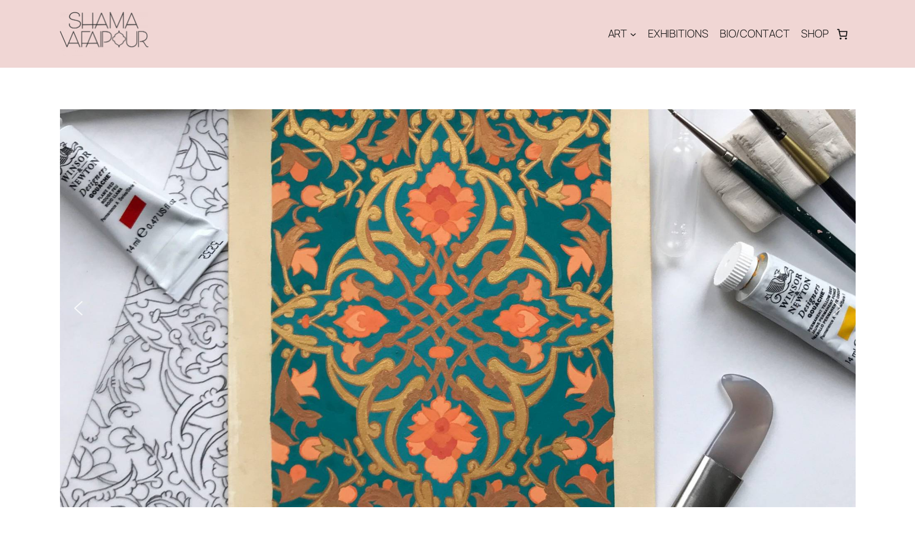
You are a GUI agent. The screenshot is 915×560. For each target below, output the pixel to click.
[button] (78, 308)
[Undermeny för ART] (633, 34)
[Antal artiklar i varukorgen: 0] (842, 34)
